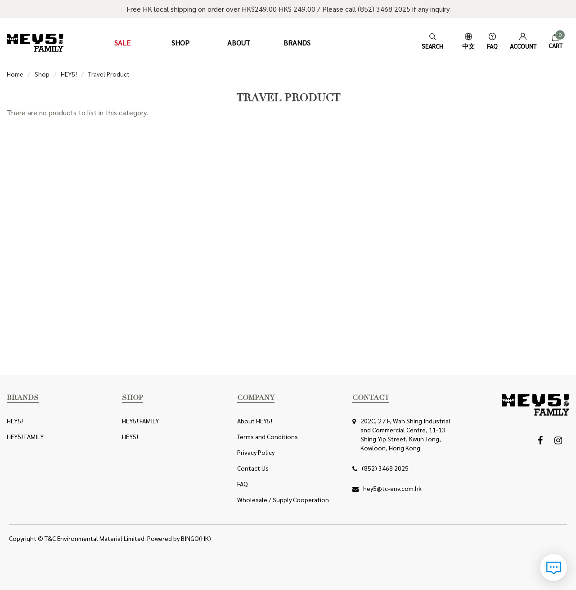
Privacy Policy (255, 452)
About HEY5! (254, 421)
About (238, 42)
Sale (122, 42)
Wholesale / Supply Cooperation (283, 499)
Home (15, 74)
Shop (180, 42)
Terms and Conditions (267, 436)
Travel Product (109, 74)
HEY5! (69, 74)
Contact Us (253, 468)
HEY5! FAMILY (25, 436)
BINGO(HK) (196, 538)
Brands (297, 42)
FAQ (242, 484)
